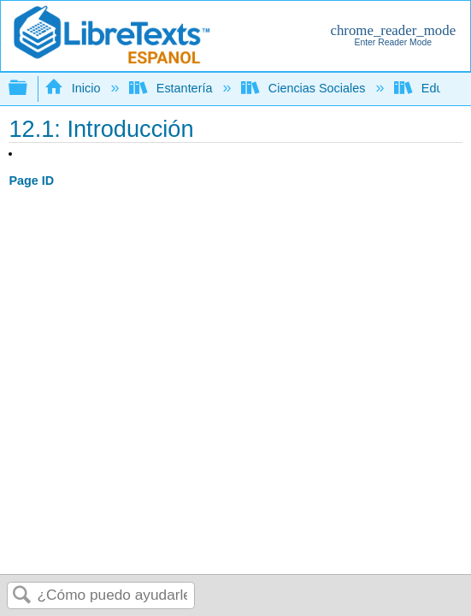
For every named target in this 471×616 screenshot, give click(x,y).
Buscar (22, 596)
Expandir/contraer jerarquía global (29, 88)
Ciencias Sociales (304, 88)
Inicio (73, 88)
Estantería (172, 88)
